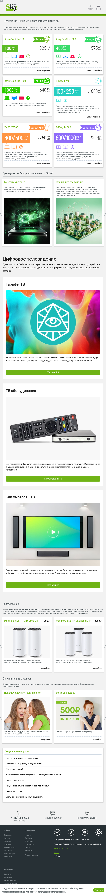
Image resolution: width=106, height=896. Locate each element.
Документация (9, 847)
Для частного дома (31, 855)
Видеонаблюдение (10, 883)
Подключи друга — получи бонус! (22, 692)
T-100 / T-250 (63, 81)
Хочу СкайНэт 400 (66, 39)
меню (98, 7)
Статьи (56, 853)
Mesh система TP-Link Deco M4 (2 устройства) (29, 620)
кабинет (90, 7)
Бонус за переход (65, 692)
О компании (8, 835)
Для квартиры (30, 830)
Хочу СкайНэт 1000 (15, 81)
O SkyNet (7, 830)
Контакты (7, 844)
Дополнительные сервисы (17, 678)
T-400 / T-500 (11, 127)
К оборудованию (53, 478)
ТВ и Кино (28, 838)
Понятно (99, 890)
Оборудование (11, 603)
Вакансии (7, 841)
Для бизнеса (8, 869)
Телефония (29, 841)
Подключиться (30, 844)
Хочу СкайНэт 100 (14, 39)
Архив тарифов (9, 854)
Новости (7, 838)
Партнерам (8, 850)
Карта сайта (8, 857)
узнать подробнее (43, 70)
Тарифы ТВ (53, 372)
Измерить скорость (61, 848)
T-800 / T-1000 (63, 127)
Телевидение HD (10, 880)
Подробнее (53, 585)
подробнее (45, 668)
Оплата (27, 847)
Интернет (28, 835)
